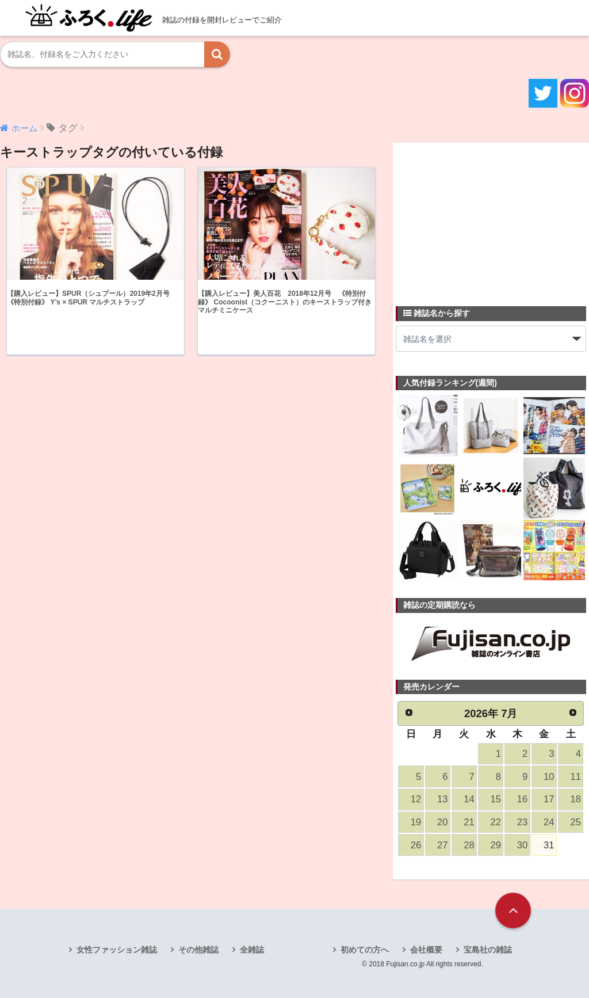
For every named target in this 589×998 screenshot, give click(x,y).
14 (469, 799)
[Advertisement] (482, 218)
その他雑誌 (198, 949)
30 (522, 845)
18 (575, 799)
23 (522, 822)
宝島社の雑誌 (488, 949)
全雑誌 (252, 949)
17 (549, 799)
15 (496, 799)
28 (469, 845)
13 (442, 799)
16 (522, 799)
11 (575, 776)
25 (575, 822)
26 (416, 845)
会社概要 (426, 949)
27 (442, 845)
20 (442, 822)
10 (549, 776)
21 (469, 822)
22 (496, 822)
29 (496, 845)
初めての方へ (365, 949)
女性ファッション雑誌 (117, 949)
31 (549, 845)
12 (416, 799)
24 (549, 822)
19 (416, 822)
